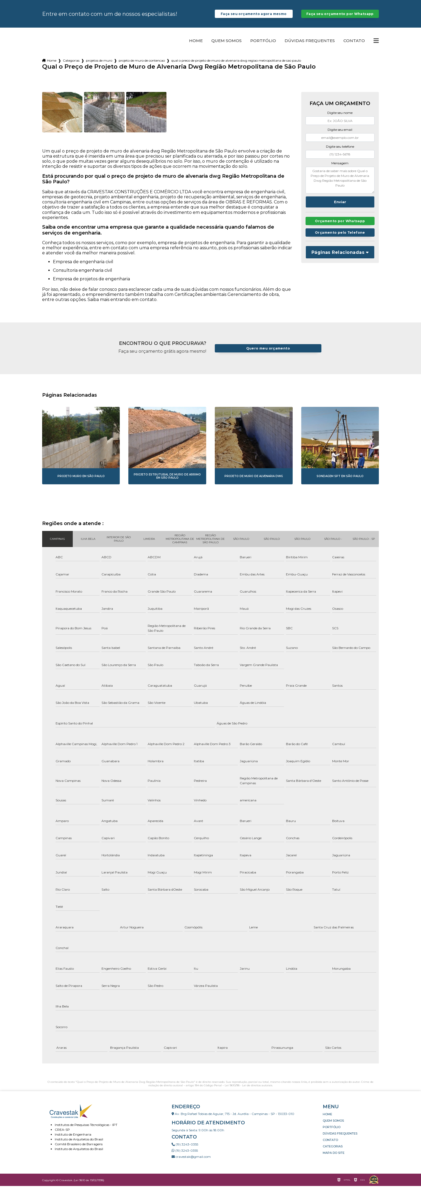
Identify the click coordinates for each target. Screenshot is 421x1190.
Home (196, 44)
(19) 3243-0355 (185, 1148)
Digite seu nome (340, 117)
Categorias (71, 64)
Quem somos (226, 44)
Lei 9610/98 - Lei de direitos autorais (248, 1089)
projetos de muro (99, 64)
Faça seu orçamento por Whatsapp (340, 16)
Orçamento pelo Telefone (340, 237)
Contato (354, 44)
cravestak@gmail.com (191, 1161)
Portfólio (263, 44)
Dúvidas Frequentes (310, 44)
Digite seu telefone (340, 150)
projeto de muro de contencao (142, 64)
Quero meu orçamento (268, 352)
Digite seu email (340, 134)
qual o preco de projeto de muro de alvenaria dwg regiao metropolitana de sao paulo (236, 64)
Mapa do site (333, 1157)
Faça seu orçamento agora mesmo (253, 16)
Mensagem (340, 167)
